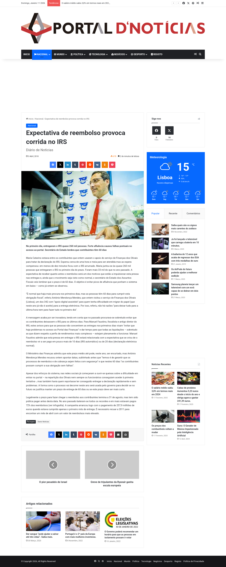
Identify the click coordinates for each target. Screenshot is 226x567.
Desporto (138, 54)
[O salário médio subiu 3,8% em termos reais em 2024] (163, 378)
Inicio (26, 54)
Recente (173, 213)
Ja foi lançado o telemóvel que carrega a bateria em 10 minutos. (185, 242)
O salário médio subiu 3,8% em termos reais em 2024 (86, 3)
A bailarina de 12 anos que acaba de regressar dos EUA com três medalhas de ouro (185, 257)
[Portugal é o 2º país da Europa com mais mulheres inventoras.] (82, 521)
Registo (156, 54)
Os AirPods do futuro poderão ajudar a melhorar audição (184, 272)
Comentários (193, 213)
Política (77, 54)
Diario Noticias (43, 422)
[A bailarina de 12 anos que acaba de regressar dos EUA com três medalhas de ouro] (160, 258)
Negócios (118, 54)
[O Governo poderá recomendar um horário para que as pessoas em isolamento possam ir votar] (122, 520)
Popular (155, 213)
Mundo (59, 54)
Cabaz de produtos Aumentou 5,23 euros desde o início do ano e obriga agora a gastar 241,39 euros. (188, 394)
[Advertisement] (113, 86)
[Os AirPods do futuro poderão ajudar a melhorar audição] (160, 273)
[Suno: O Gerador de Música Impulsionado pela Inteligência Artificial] (188, 416)
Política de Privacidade (193, 561)
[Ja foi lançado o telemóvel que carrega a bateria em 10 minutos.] (160, 243)
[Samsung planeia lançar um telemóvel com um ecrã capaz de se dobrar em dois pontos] (160, 288)
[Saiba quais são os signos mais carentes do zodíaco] (160, 229)
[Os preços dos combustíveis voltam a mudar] (163, 416)
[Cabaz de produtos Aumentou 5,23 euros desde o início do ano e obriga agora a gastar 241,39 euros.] (188, 378)
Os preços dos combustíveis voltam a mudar (163, 429)
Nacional (41, 54)
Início (109, 561)
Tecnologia (97, 54)
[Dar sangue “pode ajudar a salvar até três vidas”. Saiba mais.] (43, 521)
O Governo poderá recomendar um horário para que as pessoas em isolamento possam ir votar (121, 534)
